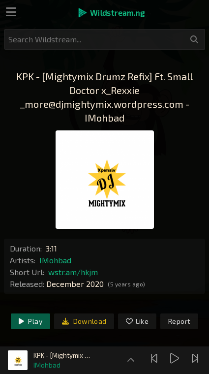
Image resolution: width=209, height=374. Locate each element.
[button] (111, 13)
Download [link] (84, 321)
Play (30, 321)
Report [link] (179, 321)
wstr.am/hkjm (73, 272)
